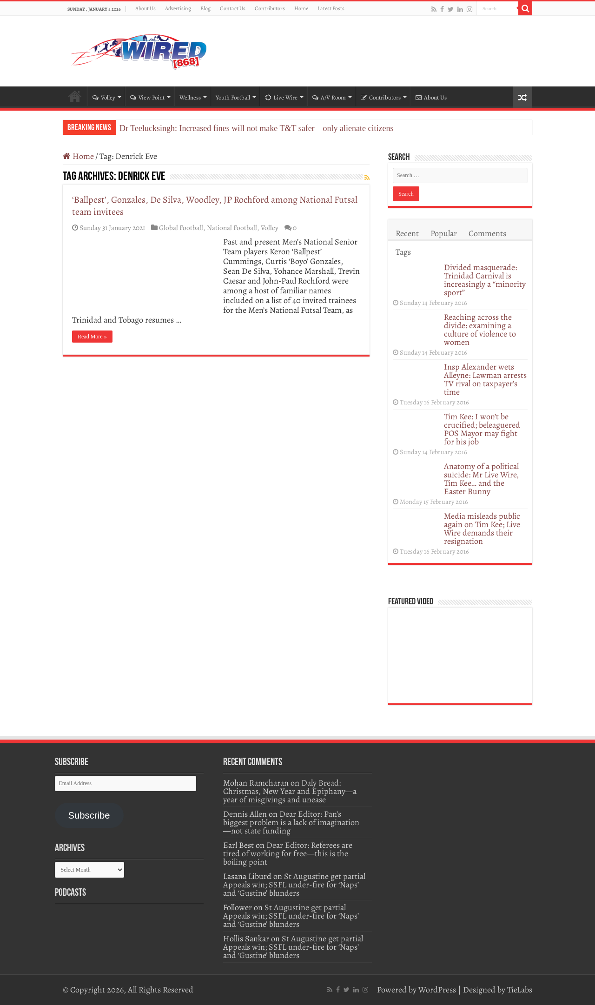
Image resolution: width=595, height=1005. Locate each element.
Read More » (92, 336)
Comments (487, 233)
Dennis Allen (245, 814)
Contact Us (232, 8)
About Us (145, 8)
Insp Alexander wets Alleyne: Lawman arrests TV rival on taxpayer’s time (485, 379)
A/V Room (329, 97)
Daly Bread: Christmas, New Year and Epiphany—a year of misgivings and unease (290, 791)
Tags (403, 252)
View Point (147, 97)
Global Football (181, 227)
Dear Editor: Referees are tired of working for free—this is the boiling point (287, 853)
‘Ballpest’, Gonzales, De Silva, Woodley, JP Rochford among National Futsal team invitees (214, 205)
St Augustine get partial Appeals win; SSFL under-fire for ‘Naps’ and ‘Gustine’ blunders (294, 885)
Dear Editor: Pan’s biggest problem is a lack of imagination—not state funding (291, 822)
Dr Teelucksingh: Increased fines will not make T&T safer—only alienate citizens (256, 128)
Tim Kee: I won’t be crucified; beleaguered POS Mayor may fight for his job (482, 429)
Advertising (178, 8)
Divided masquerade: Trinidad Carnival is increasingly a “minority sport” (485, 280)
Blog (205, 8)
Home (301, 8)
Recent (407, 233)
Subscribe (89, 815)
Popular (443, 233)
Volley (104, 97)
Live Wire (281, 97)
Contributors (270, 8)
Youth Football (233, 97)
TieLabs (519, 989)
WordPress (437, 989)
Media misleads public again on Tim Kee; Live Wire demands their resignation (482, 528)
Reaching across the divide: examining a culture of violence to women (480, 329)
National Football (232, 227)
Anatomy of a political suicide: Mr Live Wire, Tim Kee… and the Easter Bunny (481, 479)
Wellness (190, 97)
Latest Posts (330, 8)
